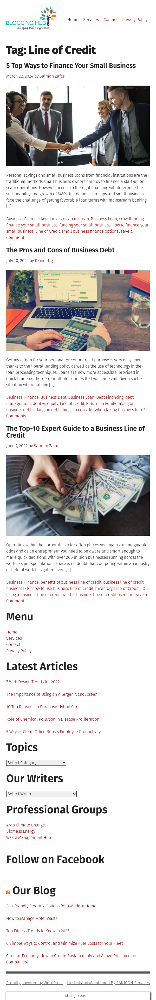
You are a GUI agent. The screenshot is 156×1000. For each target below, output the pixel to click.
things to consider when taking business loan (102, 409)
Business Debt (53, 397)
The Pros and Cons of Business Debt (60, 250)
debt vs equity (45, 403)
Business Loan (104, 218)
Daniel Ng (44, 260)
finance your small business (31, 225)
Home (73, 19)
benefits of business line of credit (71, 582)
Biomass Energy (20, 831)
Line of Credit (47, 231)
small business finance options (90, 231)
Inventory (103, 588)
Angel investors (55, 218)
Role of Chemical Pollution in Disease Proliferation (52, 719)
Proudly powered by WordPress (34, 982)
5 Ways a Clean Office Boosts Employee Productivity (53, 731)
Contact (110, 19)
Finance (31, 218)
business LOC (18, 588)
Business (14, 218)
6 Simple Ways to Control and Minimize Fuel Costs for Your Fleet (64, 943)
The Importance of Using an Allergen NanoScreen (52, 694)
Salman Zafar (52, 76)
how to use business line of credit (62, 588)
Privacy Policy (134, 19)
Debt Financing (110, 397)
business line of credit (123, 582)
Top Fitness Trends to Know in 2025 (37, 930)
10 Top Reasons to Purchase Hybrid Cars (42, 706)
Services (91, 19)
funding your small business (84, 225)
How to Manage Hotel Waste (32, 918)
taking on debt (46, 409)
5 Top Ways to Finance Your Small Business (71, 66)
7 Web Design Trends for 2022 (33, 681)
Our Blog (34, 890)
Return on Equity (101, 403)
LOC (144, 588)
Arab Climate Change (25, 825)
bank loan (79, 218)
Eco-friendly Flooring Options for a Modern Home (51, 906)
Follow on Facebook (55, 859)
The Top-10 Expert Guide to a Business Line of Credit (75, 432)
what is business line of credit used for (97, 594)
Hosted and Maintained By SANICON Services (108, 982)
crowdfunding (131, 218)
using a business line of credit (33, 594)
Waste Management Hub (28, 837)
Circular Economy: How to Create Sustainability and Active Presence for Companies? (71, 958)
